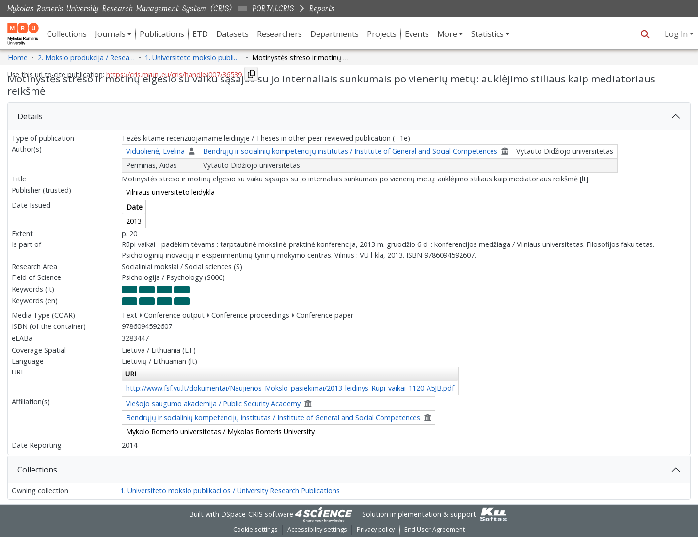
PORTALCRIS (273, 8)
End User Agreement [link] (434, 529)
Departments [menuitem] (334, 34)
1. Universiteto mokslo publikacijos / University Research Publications (230, 490)
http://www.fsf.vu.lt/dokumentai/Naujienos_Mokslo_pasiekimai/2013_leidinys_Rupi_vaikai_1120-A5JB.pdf (290, 387)
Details (30, 116)
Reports (321, 8)
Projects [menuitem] (382, 34)
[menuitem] (113, 34)
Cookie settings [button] (255, 529)
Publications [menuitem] (162, 34)
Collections (37, 469)
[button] (645, 34)
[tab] (349, 116)
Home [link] (18, 57)
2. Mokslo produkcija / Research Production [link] (86, 57)
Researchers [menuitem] (279, 34)
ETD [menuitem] (200, 34)
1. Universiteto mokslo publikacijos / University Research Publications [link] (193, 57)
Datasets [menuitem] (232, 34)
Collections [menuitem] (67, 34)
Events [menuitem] (417, 34)
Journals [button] (110, 34)
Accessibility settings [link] (317, 529)
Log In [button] (677, 34)
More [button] (447, 34)
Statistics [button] (487, 34)
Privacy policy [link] (376, 529)
